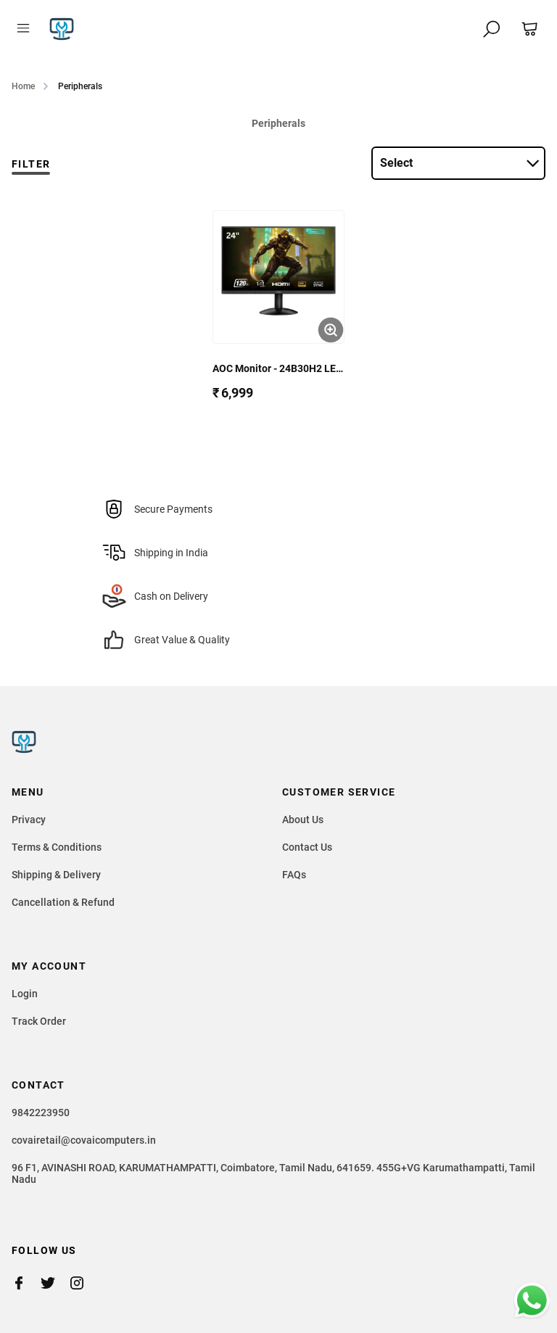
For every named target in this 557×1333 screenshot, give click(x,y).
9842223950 (41, 1112)
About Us (302, 819)
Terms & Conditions (57, 847)
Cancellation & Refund (63, 902)
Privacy (29, 819)
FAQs (294, 874)
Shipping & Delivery (56, 874)
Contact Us (307, 847)
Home (23, 86)
